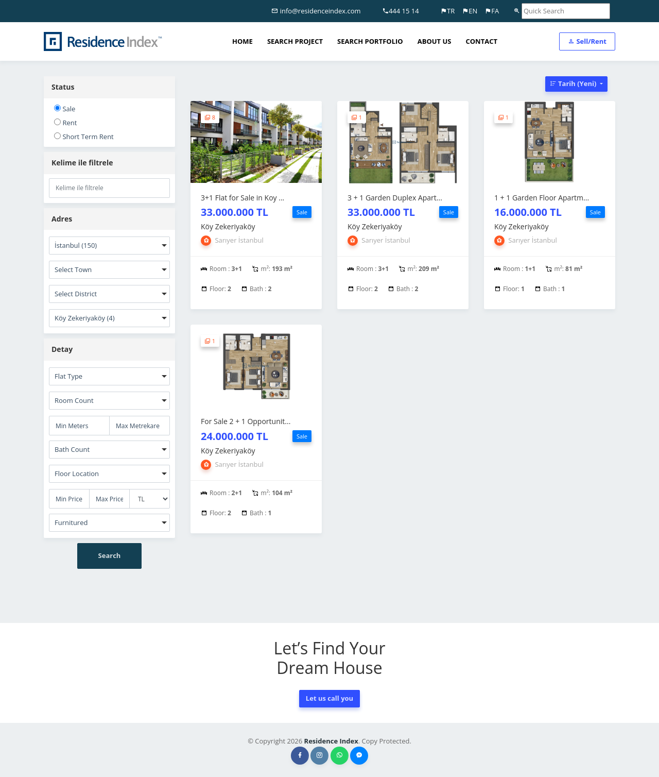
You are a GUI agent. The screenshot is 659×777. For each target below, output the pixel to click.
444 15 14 (400, 10)
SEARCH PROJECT (295, 41)
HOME (242, 41)
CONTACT (481, 41)
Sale (64, 108)
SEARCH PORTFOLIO (370, 41)
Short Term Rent (84, 136)
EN (469, 10)
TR (447, 10)
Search (109, 555)
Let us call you (329, 698)
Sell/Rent (587, 41)
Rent (65, 122)
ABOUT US (435, 41)
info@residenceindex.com (315, 10)
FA (491, 10)
